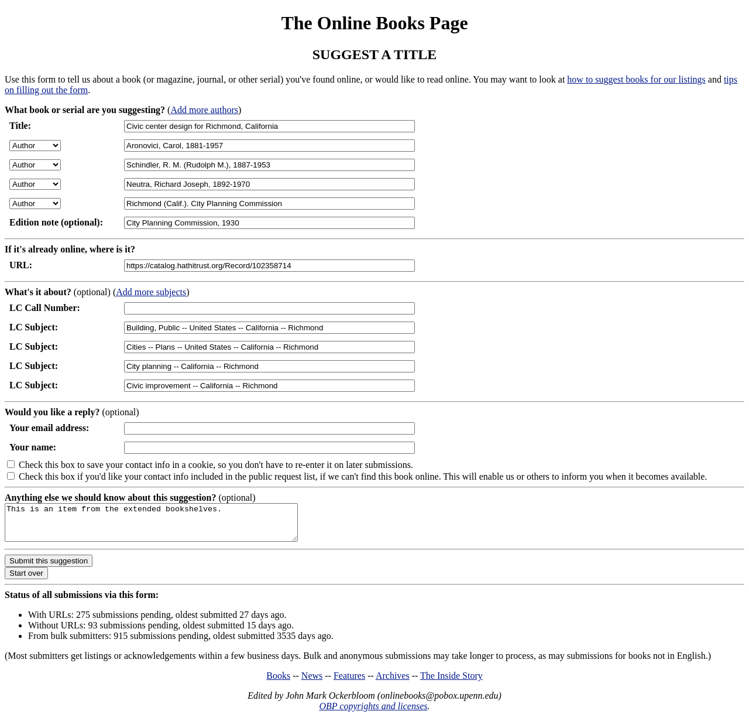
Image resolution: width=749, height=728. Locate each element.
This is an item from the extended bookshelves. (169, 526)
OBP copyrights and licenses (373, 713)
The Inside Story (451, 683)
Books (278, 683)
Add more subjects (151, 292)
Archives (393, 683)
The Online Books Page (374, 22)
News (311, 683)
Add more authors (204, 110)
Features (349, 683)
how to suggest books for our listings (636, 79)
